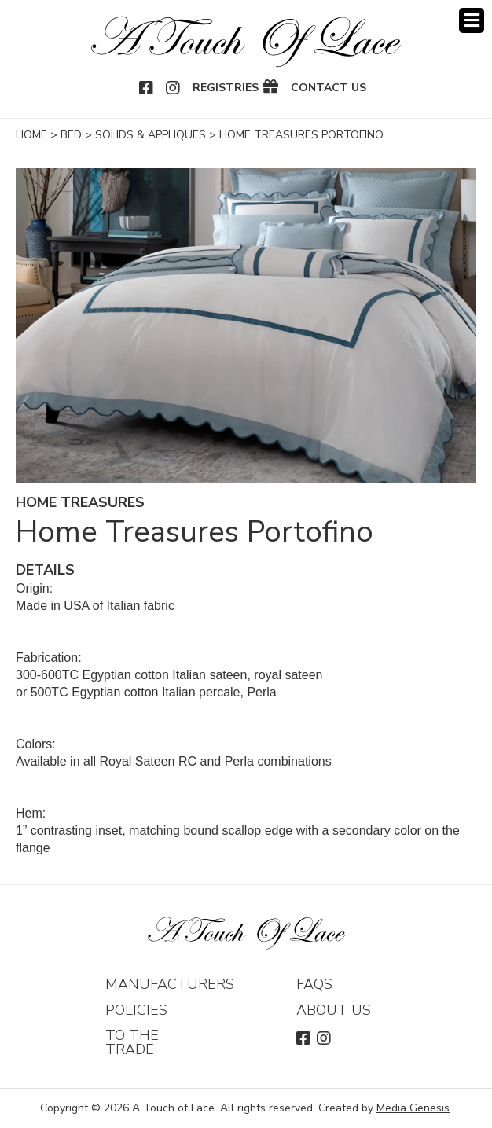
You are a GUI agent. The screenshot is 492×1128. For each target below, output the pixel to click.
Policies (136, 1010)
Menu (471, 20)
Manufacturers (169, 984)
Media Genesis (413, 1107)
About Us (333, 1010)
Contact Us (328, 88)
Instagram (174, 88)
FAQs (314, 984)
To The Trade (132, 1042)
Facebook (147, 88)
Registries (226, 88)
